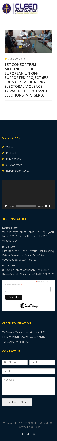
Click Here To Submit (17, 402)
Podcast (11, 153)
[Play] (6, 206)
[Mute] (45, 206)
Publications (13, 159)
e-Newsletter (14, 164)
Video (9, 147)
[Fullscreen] (50, 206)
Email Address (13, 284)
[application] (28, 194)
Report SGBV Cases (17, 170)
